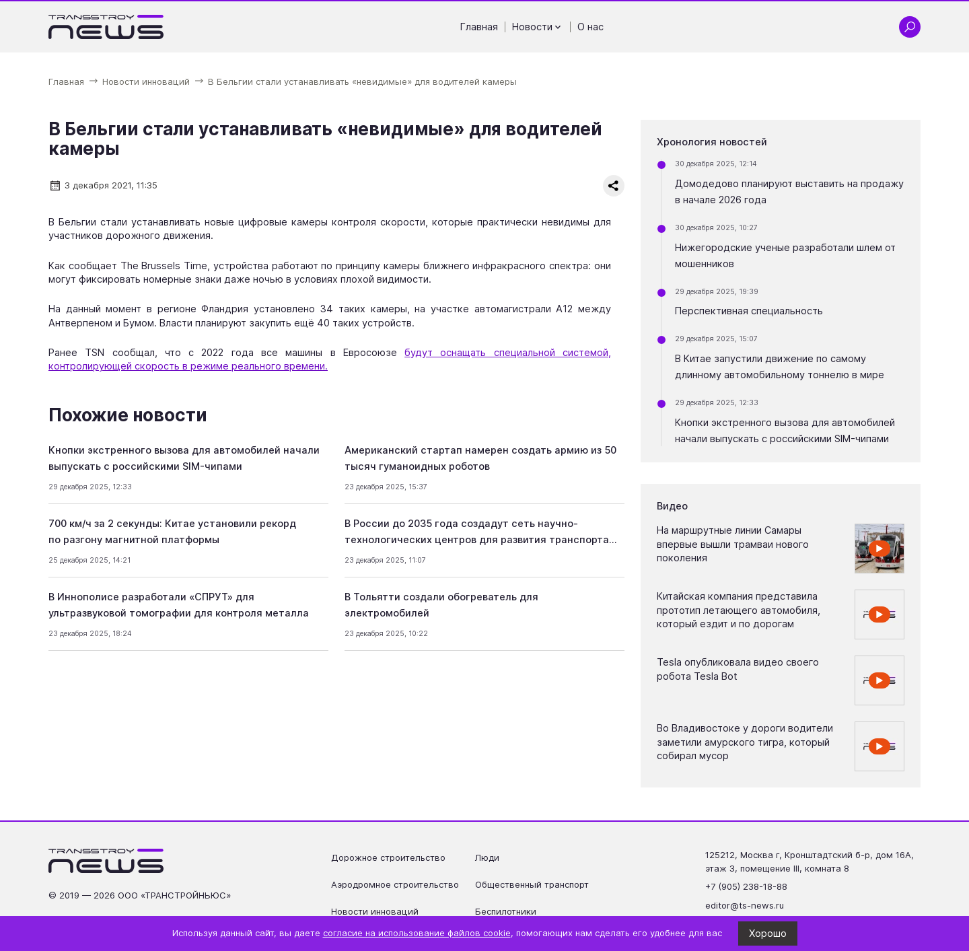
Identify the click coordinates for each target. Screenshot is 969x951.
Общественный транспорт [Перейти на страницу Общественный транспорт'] (532, 884)
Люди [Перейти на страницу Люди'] (487, 857)
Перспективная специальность (749, 311)
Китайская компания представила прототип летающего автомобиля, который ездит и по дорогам (738, 610)
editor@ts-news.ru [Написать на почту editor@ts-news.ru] (744, 905)
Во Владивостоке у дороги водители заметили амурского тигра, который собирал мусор (745, 742)
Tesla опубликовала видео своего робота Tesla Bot (738, 669)
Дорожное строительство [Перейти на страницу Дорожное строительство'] (388, 857)
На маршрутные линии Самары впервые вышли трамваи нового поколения (733, 544)
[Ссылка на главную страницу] (106, 27)
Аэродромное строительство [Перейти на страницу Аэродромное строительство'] (395, 884)
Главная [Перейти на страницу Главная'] (479, 27)
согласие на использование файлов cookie (417, 932)
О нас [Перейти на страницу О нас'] (590, 27)
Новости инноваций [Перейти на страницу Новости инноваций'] (375, 911)
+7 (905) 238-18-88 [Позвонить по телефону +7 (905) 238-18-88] (746, 886)
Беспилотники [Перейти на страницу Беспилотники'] (505, 911)
